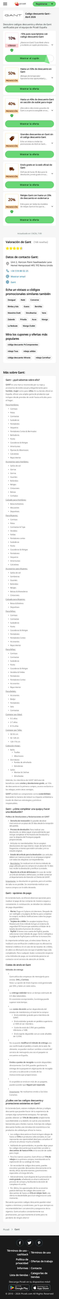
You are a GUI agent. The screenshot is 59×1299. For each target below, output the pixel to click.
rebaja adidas (29, 351)
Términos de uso (41, 1252)
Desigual (11, 300)
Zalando (11, 319)
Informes (22, 1268)
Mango (45, 319)
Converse (34, 300)
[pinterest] (39, 1242)
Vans (44, 313)
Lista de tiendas (19, 1275)
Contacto (36, 1268)
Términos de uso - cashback (17, 1252)
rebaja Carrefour (43, 357)
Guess (26, 306)
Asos (34, 319)
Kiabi (23, 300)
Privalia (23, 319)
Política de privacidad (22, 1261)
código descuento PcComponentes (23, 344)
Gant (13, 282)
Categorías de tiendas (39, 1275)
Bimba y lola (13, 306)
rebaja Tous (13, 351)
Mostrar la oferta (29, 88)
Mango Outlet (29, 326)
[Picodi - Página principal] (20, 4)
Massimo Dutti (14, 313)
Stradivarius (31, 313)
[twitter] (29, 1242)
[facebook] (19, 1242)
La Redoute (12, 326)
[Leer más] (52, 44)
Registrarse (41, 3)
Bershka (38, 306)
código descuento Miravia (19, 357)
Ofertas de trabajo (42, 1261)
